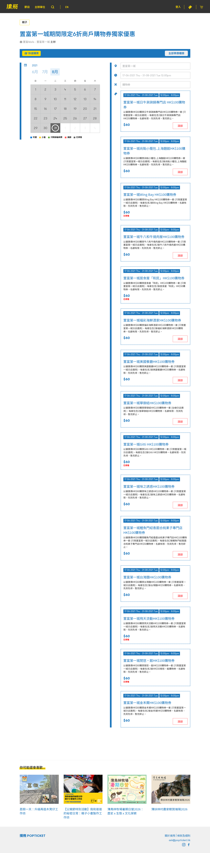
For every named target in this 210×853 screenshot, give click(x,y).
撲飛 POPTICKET (32, 836)
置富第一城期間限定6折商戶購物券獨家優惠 (77, 34)
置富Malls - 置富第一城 (36, 41)
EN (66, 7)
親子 (24, 22)
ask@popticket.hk (179, 840)
